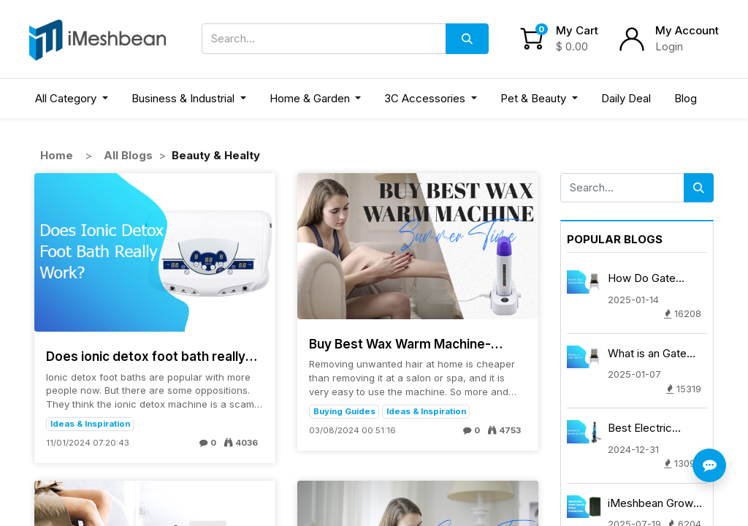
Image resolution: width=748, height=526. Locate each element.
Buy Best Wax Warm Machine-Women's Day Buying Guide (400, 344)
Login (669, 46)
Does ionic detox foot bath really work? (145, 356)
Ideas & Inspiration (90, 424)
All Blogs (128, 155)
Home (56, 155)
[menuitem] (626, 99)
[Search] (467, 38)
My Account (687, 30)
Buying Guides (344, 411)
